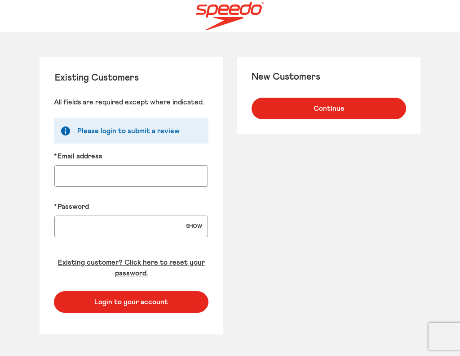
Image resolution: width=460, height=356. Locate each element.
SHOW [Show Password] (194, 226)
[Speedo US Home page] (230, 16)
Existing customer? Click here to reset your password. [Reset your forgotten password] (131, 268)
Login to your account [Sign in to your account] (131, 302)
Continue (329, 108)
